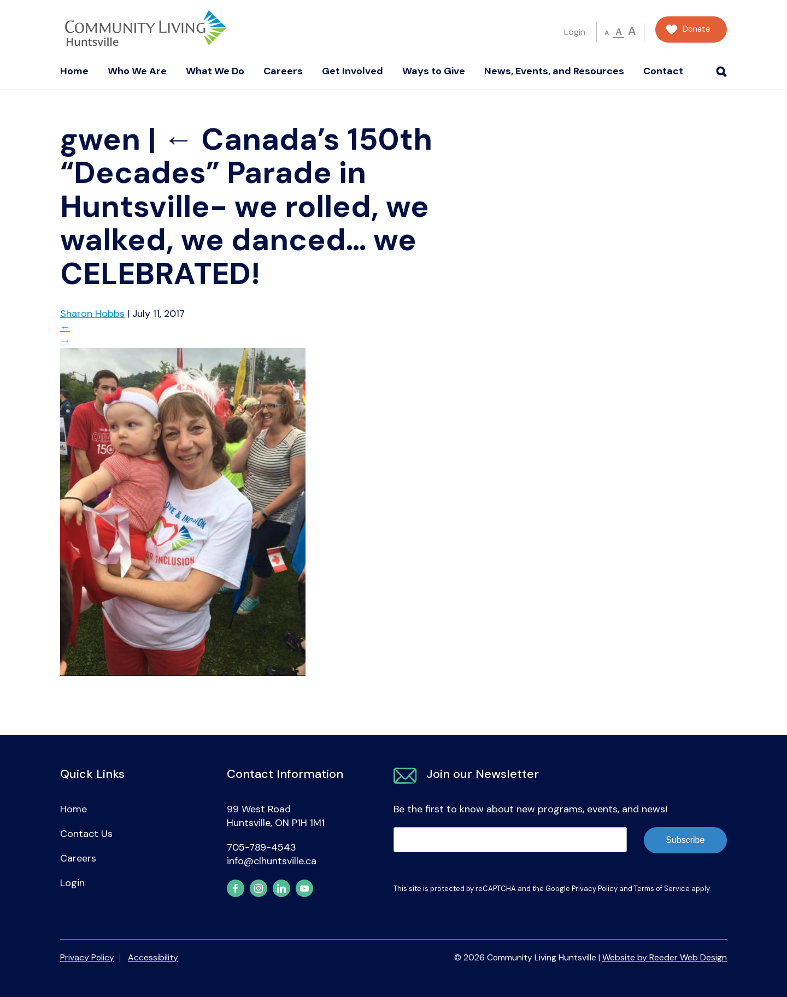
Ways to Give (433, 71)
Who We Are (137, 71)
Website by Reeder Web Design (664, 957)
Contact (663, 71)
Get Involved (352, 71)
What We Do (215, 71)
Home (74, 71)
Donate (696, 29)
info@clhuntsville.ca (271, 861)
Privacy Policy (595, 888)
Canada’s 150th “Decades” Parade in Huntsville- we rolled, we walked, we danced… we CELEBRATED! (246, 206)
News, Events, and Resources (554, 71)
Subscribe (685, 840)
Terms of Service (662, 888)
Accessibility (153, 957)
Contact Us (86, 833)
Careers (283, 71)
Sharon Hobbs (92, 313)
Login (574, 32)
